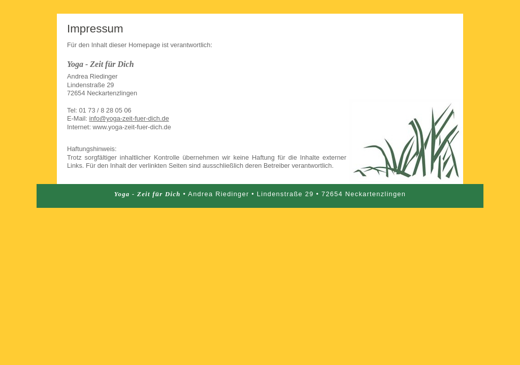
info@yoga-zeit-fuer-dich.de (129, 118)
